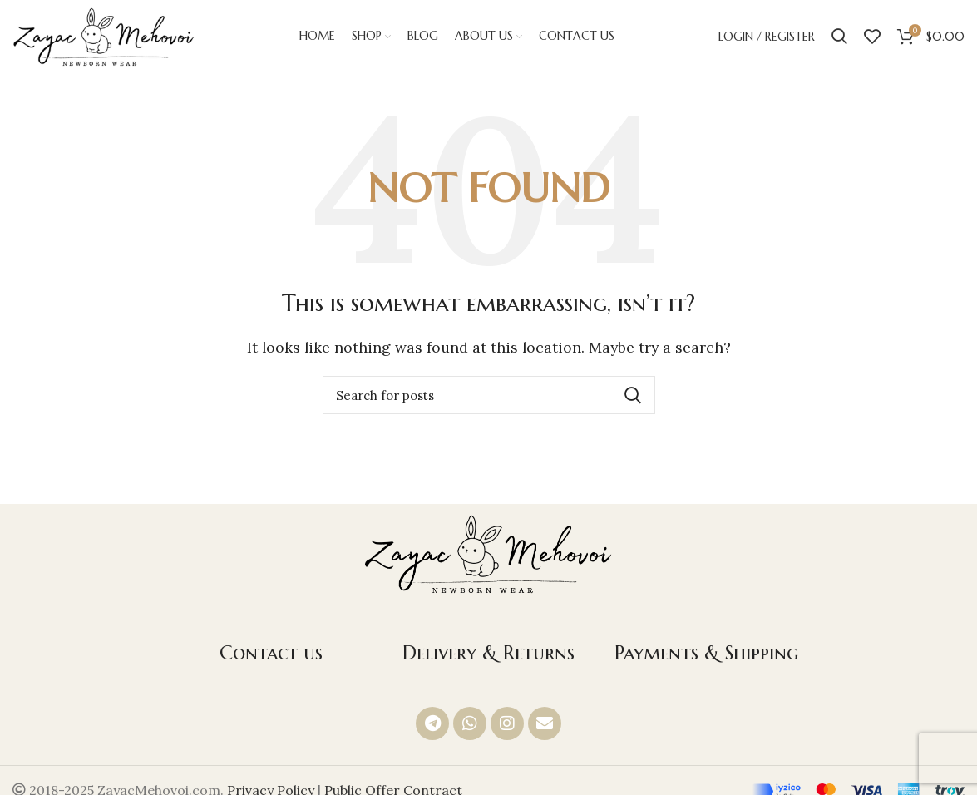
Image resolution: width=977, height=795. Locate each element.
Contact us (271, 654)
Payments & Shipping (706, 654)
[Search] (839, 37)
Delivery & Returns (488, 654)
